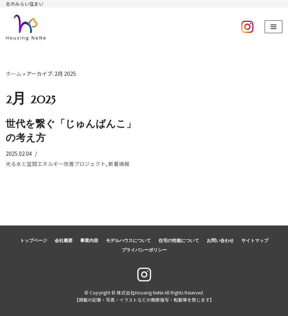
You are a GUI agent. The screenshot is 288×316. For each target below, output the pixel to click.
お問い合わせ (220, 240)
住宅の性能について (178, 240)
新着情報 (119, 163)
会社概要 (64, 240)
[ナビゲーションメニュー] (273, 26)
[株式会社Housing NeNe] (26, 27)
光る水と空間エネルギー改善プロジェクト (56, 163)
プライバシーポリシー (144, 250)
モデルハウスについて (128, 240)
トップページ (33, 240)
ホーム (13, 73)
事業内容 (89, 240)
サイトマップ (254, 240)
